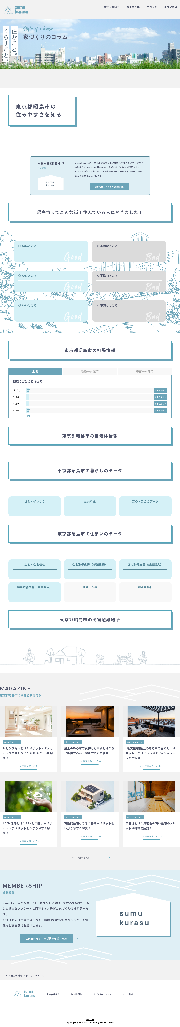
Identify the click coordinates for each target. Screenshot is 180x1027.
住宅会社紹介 (112, 7)
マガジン (152, 7)
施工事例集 (133, 7)
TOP (4, 975)
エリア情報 (170, 7)
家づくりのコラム (102, 994)
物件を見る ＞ (161, 390)
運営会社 (90, 1019)
